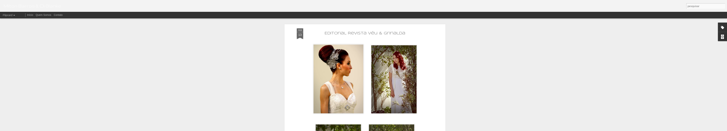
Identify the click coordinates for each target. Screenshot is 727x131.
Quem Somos (43, 14)
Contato (58, 14)
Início (30, 14)
